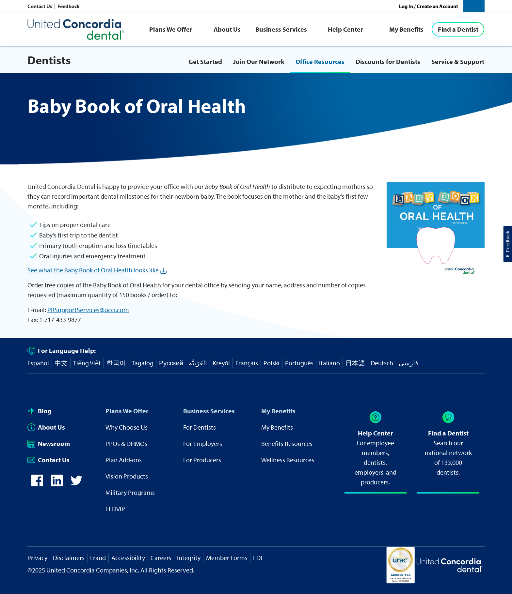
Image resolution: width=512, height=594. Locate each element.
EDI (257, 558)
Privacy (37, 558)
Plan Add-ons (123, 460)
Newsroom (48, 443)
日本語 (355, 363)
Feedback (68, 6)
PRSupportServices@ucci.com (88, 310)
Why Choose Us (126, 427)
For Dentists (199, 427)
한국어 (116, 363)
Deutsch (382, 363)
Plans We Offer (170, 29)
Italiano (329, 363)
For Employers (202, 443)
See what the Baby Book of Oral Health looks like (93, 270)
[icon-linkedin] (57, 484)
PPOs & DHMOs (126, 443)
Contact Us (40, 6)
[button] (474, 6)
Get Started (205, 61)
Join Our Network (258, 61)
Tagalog (142, 363)
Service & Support (457, 61)
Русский (171, 363)
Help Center (345, 29)
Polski (272, 363)
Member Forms (227, 558)
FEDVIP (115, 509)
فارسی (408, 363)
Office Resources (320, 61)
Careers (161, 558)
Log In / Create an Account (428, 6)
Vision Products (126, 476)
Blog (39, 411)
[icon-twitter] (76, 484)
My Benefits (406, 29)
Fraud (98, 558)
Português (299, 363)
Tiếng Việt (87, 363)
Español (38, 363)
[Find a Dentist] (458, 29)
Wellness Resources (287, 460)
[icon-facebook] (37, 484)
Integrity (188, 558)
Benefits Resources (286, 443)
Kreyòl (221, 363)
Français (246, 363)
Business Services (281, 29)
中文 (61, 363)
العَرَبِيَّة (198, 363)
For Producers (202, 460)
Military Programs (130, 492)
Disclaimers (69, 558)
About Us (227, 29)
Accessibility (128, 558)
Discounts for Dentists (388, 61)
